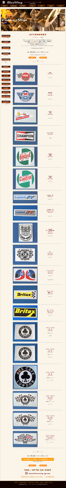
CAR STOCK (31, 482)
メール (32, 41)
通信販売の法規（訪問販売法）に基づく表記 (32, 476)
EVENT (37, 482)
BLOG (50, 482)
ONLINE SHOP (22, 482)
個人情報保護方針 (50, 476)
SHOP (41, 482)
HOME (16, 482)
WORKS (46, 482)
